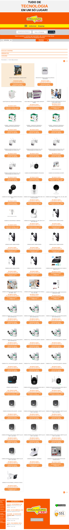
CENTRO (2, 507)
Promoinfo (35, 19)
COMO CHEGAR (2, 514)
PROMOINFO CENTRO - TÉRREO (12, 393)
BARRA (2, 505)
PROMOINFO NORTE (34, 179)
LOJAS (2, 517)
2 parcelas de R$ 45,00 (56, 225)
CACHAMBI (3, 511)
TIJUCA (2, 509)
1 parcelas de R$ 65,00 (45, 82)
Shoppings (41, 26)
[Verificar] (60, 506)
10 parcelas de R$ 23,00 (56, 201)
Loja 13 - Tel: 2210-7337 (12, 394)
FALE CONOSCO (3, 522)
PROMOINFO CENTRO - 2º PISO (12, 107)
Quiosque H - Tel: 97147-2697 (17, 85)
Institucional (32, 26)
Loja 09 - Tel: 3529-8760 (34, 204)
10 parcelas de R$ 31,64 (12, 415)
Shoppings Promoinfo (43, 40)
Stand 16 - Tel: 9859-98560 (34, 180)
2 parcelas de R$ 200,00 (18, 82)
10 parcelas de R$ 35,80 (34, 201)
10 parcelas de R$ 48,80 (34, 391)
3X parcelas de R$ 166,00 (12, 295)
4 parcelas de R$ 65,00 (12, 486)
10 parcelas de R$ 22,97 (34, 225)
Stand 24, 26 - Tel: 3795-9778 (12, 418)
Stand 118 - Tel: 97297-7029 (45, 85)
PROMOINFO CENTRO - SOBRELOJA (56, 108)
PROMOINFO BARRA (17, 84)
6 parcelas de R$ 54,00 (34, 415)
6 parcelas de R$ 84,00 (34, 344)
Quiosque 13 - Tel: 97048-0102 (12, 108)
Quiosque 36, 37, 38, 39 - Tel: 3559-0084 (56, 109)
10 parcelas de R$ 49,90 (56, 391)
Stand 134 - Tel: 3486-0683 (12, 132)
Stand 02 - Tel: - (34, 251)
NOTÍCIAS (2, 519)
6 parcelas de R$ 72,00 (12, 320)
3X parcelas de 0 (56, 105)
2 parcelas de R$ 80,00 (34, 463)
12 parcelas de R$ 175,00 (12, 391)
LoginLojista (36, 519)
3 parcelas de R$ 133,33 (34, 105)
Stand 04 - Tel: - (56, 228)
